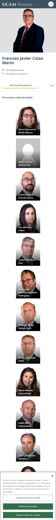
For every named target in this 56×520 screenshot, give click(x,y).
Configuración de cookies (28, 498)
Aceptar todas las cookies (28, 516)
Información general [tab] (20, 85)
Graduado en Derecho (17, 73)
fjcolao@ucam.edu (15, 70)
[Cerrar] (52, 477)
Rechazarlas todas (28, 507)
